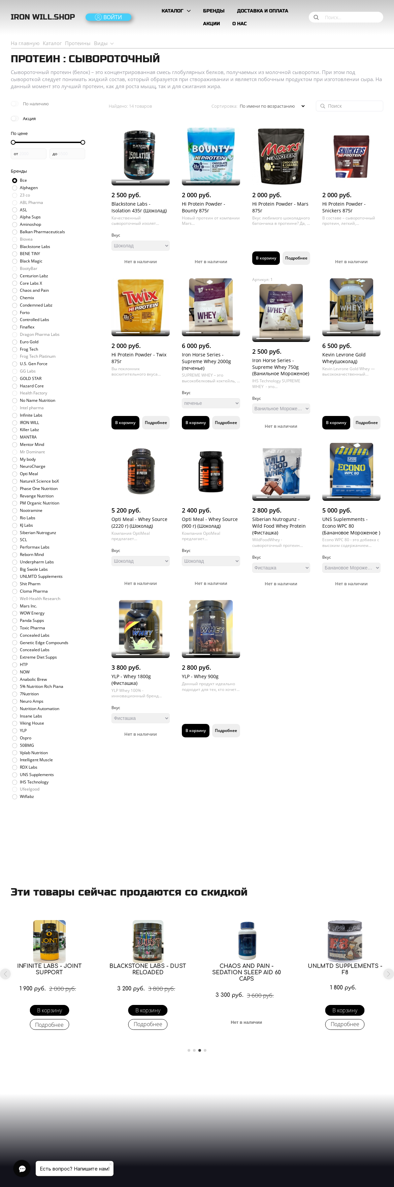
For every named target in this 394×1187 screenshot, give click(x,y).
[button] (5, 974)
